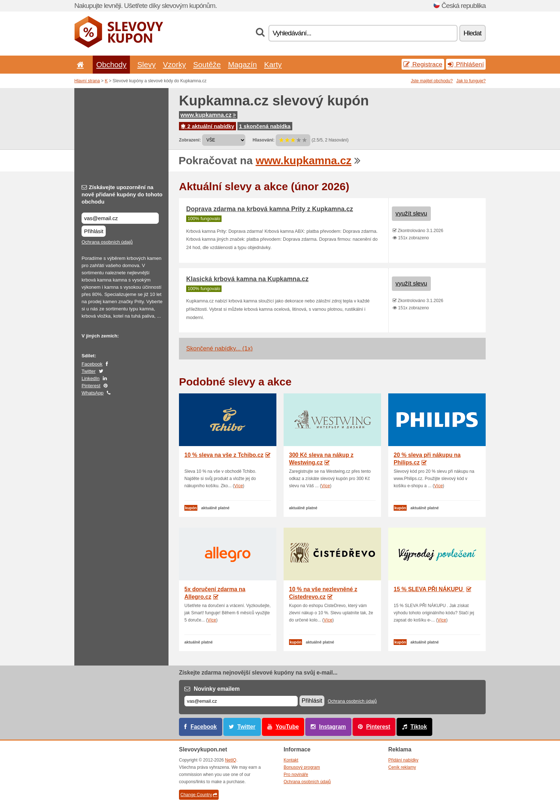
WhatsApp (93, 393)
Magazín (242, 64)
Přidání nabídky (403, 760)
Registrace (422, 64)
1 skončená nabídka (265, 126)
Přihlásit (93, 231)
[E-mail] (241, 701)
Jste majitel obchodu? (432, 80)
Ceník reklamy (402, 767)
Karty (273, 64)
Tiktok (418, 727)
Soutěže (207, 64)
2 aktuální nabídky (207, 126)
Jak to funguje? (471, 80)
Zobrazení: (190, 140)
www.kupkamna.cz (208, 115)
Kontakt (291, 760)
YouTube (287, 727)
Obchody (111, 64)
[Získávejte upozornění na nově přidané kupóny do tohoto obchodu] (120, 218)
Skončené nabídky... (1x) (219, 348)
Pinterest (91, 385)
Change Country (198, 794)
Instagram (332, 727)
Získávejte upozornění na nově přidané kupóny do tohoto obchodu (122, 194)
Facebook (92, 364)
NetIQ (230, 760)
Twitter (89, 371)
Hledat (472, 33)
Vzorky (174, 64)
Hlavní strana (87, 80)
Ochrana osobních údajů (107, 242)
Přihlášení (466, 64)
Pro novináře (296, 774)
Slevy (146, 64)
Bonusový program (302, 767)
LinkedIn (91, 378)
